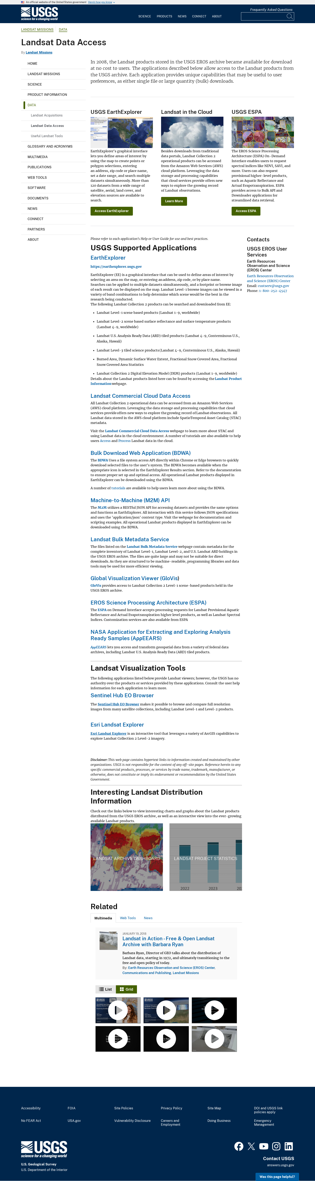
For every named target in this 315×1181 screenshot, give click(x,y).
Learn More (174, 201)
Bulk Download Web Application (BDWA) (141, 453)
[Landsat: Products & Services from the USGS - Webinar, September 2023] (166, 1010)
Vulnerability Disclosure (132, 1121)
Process (124, 441)
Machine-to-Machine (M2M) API (130, 500)
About (217, 16)
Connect (199, 16)
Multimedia (38, 157)
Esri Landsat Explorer (117, 724)
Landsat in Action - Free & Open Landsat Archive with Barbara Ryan (168, 941)
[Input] (267, 16)
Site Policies (123, 1108)
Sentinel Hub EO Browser (122, 695)
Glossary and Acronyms (50, 146)
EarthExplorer (108, 257)
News (182, 16)
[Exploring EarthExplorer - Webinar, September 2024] (118, 1010)
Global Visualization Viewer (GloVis (134, 578)
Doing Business (219, 1121)
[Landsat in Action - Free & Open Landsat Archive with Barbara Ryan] (214, 1039)
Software (37, 188)
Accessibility (31, 1108)
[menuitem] (145, 14)
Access (105, 441)
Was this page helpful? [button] (277, 1177)
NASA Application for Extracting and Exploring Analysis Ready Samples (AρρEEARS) (160, 635)
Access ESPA (246, 211)
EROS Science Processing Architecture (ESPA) (148, 602)
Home (32, 64)
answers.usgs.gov (280, 1165)
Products (164, 16)
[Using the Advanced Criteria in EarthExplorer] (118, 1039)
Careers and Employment (170, 1123)
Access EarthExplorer (112, 211)
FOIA (71, 1108)
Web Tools (37, 178)
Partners (36, 229)
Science (144, 16)
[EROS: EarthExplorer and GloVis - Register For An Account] (166, 1039)
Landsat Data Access (47, 126)
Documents (38, 198)
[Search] (290, 16)
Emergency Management (264, 1123)
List (108, 989)
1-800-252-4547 (273, 291)
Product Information (47, 95)
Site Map (214, 1108)
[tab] (103, 918)
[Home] (39, 20)
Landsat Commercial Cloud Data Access (140, 396)
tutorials (118, 488)
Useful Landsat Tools (47, 136)
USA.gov (74, 1121)
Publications (40, 167)
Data (63, 30)
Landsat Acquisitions (47, 115)
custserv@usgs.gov (273, 286)
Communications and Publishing (146, 973)
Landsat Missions (37, 30)
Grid (129, 989)
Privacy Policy (171, 1108)
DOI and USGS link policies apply (268, 1110)
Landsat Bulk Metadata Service (130, 539)
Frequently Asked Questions (271, 10)
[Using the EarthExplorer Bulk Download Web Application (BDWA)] (214, 1010)
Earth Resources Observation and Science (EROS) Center (171, 968)
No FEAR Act (31, 1121)
